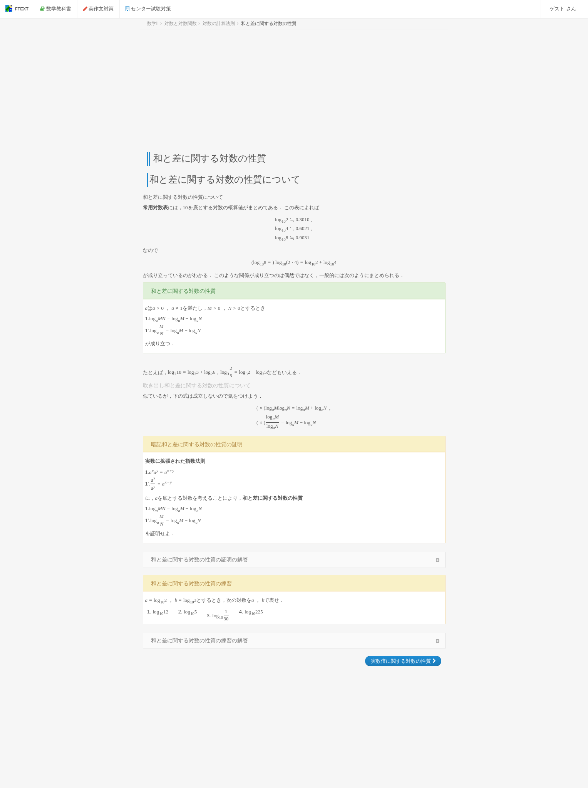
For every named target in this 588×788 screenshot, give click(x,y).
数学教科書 (55, 9)
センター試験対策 (148, 9)
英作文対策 (98, 9)
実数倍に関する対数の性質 (403, 661)
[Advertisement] (294, 91)
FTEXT (16, 8)
